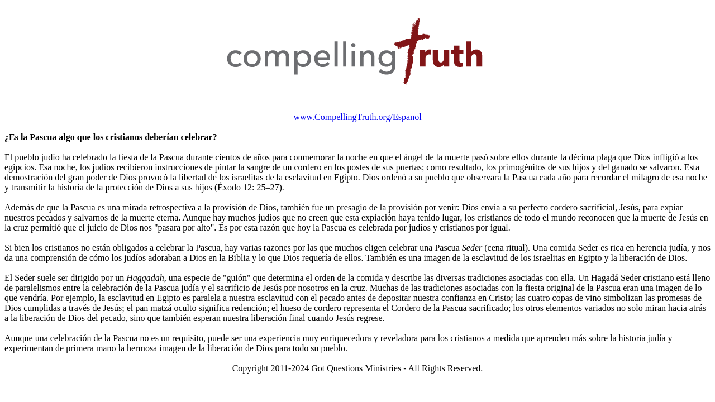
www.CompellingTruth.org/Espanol (357, 117)
